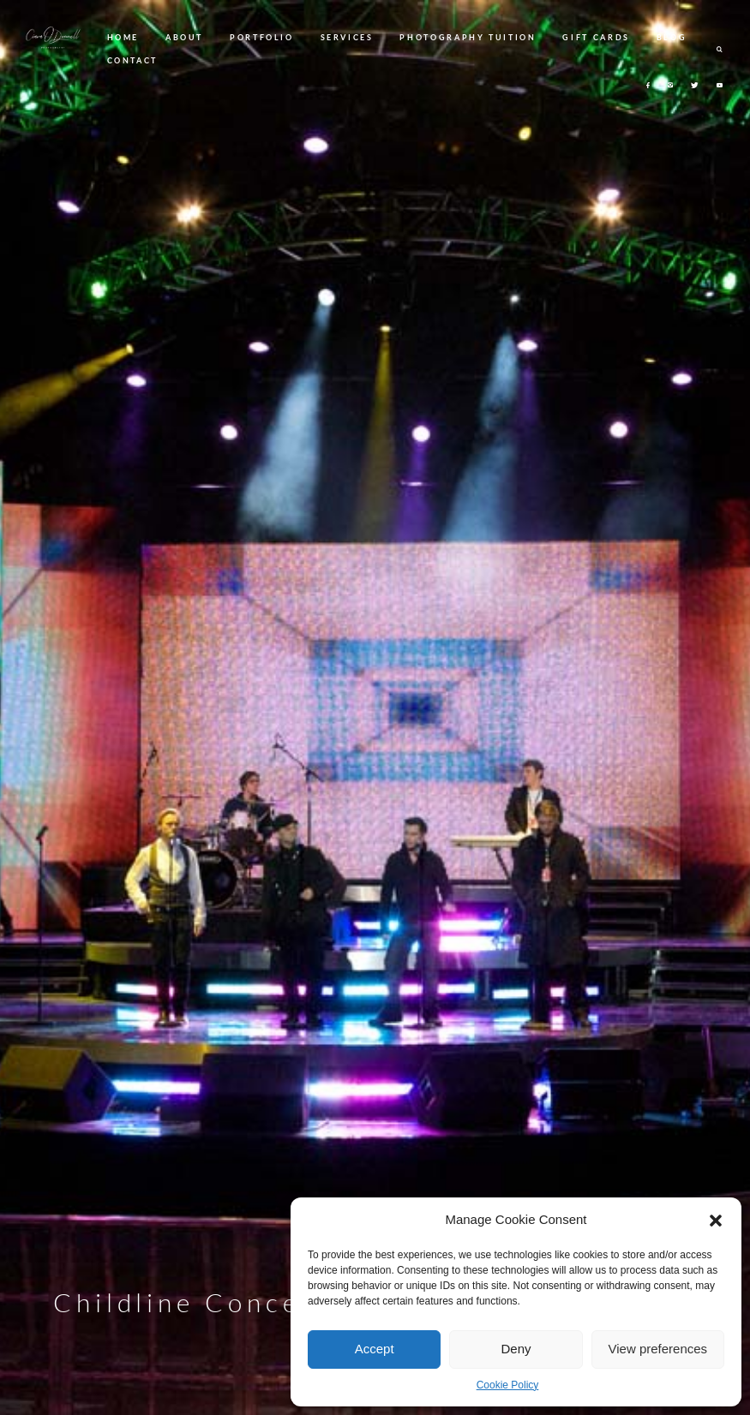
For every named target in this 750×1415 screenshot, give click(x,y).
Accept (374, 1348)
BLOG (672, 37)
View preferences (658, 1348)
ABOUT (184, 37)
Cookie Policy (508, 1385)
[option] (375, 707)
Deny (516, 1348)
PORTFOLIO (262, 37)
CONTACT (133, 60)
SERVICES (347, 37)
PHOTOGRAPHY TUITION (467, 37)
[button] (715, 1220)
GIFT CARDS (595, 37)
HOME (123, 37)
